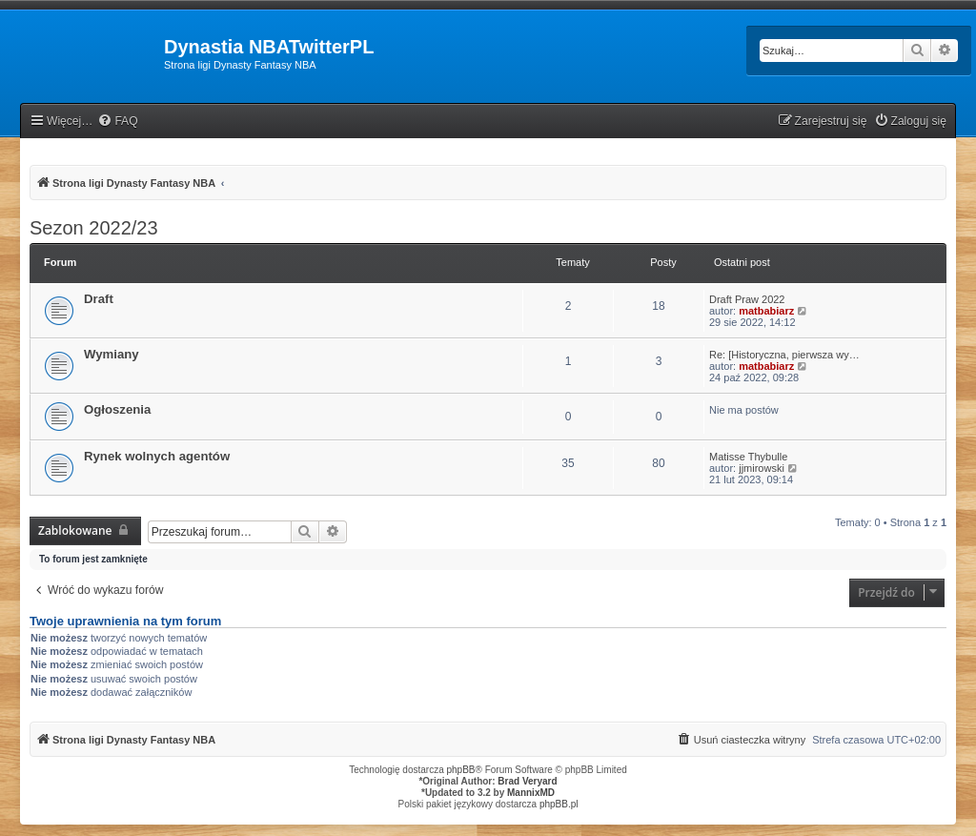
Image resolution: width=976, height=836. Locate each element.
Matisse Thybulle (748, 456)
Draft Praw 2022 (746, 299)
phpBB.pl (559, 804)
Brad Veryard (527, 781)
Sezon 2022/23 (94, 228)
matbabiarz (766, 310)
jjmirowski (761, 468)
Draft (98, 299)
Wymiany (111, 354)
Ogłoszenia (117, 409)
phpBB (461, 770)
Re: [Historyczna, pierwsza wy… (784, 354)
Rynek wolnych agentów (157, 456)
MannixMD (531, 792)
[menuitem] (117, 121)
